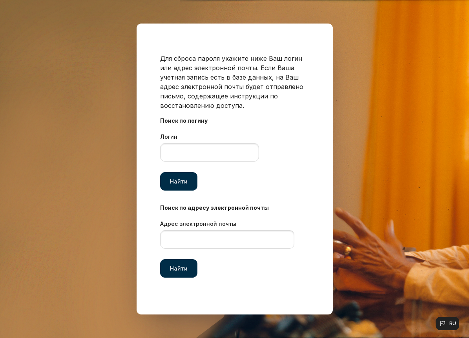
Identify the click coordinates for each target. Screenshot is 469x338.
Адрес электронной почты (198, 223)
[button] (447, 323)
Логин (168, 136)
